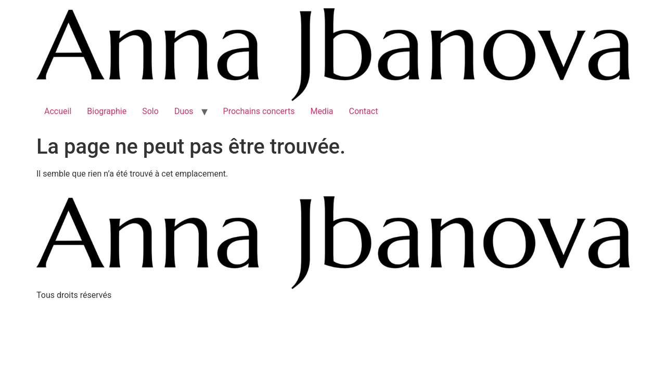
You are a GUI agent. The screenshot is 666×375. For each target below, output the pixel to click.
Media (321, 111)
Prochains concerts (259, 111)
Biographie (106, 111)
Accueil (57, 111)
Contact (363, 111)
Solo (150, 111)
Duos (184, 111)
